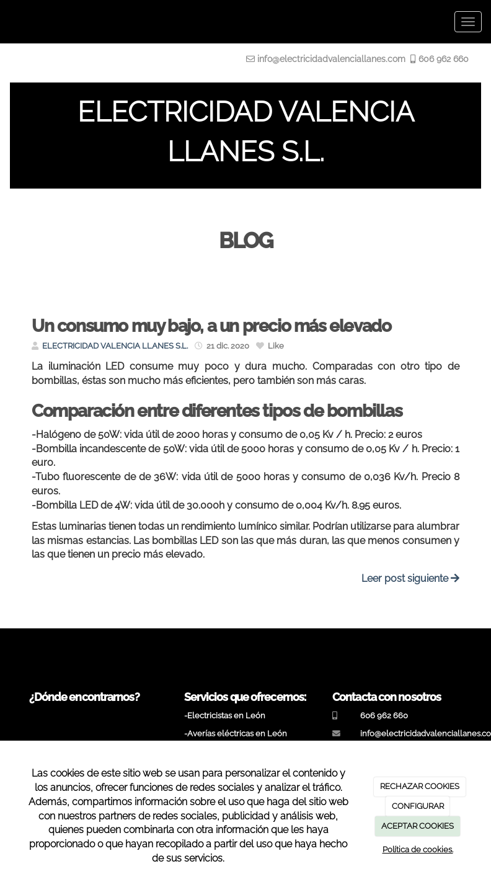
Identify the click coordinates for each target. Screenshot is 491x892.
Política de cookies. (418, 849)
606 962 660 (442, 59)
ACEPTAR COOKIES (417, 826)
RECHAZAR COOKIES (419, 786)
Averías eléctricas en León (237, 733)
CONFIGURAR (418, 806)
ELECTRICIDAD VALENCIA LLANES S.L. (115, 345)
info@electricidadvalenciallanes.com (331, 59)
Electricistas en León (226, 715)
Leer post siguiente (410, 578)
